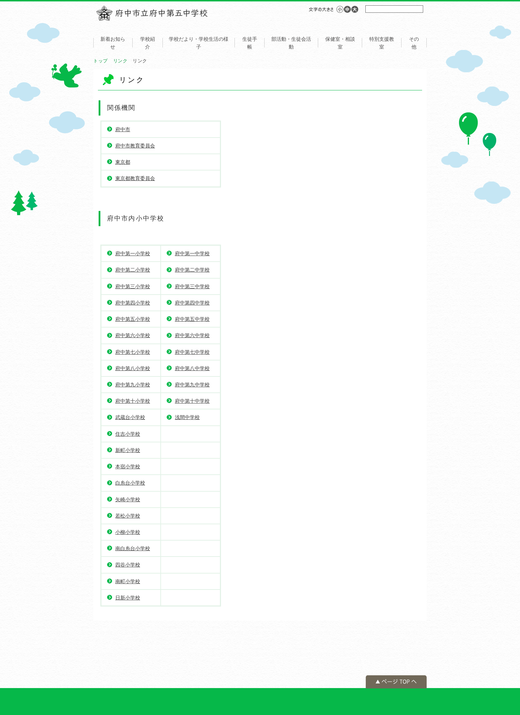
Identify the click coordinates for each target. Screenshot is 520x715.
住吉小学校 (127, 434)
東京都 (122, 162)
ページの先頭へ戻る (396, 681)
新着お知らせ (112, 43)
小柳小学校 (127, 532)
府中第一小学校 (132, 253)
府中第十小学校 (132, 401)
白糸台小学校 (130, 483)
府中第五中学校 (192, 319)
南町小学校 (127, 581)
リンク (120, 60)
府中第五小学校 (132, 319)
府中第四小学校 (132, 303)
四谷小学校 (127, 565)
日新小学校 (127, 598)
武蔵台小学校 (130, 417)
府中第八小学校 (132, 368)
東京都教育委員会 (135, 178)
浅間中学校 (187, 417)
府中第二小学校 (132, 270)
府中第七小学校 (132, 352)
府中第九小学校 (132, 384)
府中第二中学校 (192, 270)
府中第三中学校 (192, 286)
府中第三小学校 (132, 286)
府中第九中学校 (192, 384)
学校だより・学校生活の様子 (198, 43)
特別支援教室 (381, 43)
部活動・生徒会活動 (291, 43)
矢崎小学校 (127, 499)
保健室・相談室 (340, 43)
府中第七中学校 (192, 352)
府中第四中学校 (192, 303)
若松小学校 (127, 516)
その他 (414, 43)
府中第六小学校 (132, 335)
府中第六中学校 (192, 335)
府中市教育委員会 (135, 146)
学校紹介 (147, 43)
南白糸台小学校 (132, 548)
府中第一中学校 (192, 253)
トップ (100, 60)
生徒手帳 (249, 43)
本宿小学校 (127, 466)
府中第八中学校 (192, 368)
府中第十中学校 (192, 401)
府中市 (122, 129)
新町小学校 (127, 450)
